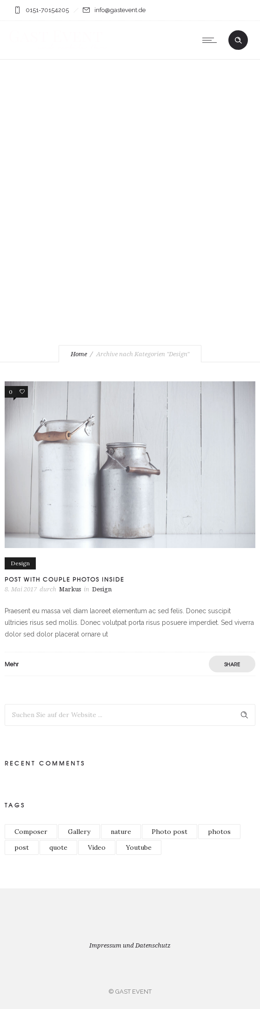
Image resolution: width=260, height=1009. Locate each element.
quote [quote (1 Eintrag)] (58, 847)
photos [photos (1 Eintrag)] (219, 831)
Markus (70, 589)
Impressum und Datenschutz (130, 945)
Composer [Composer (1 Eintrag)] (30, 831)
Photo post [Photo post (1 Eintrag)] (169, 831)
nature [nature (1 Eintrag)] (121, 831)
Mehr (12, 664)
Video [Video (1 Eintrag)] (97, 847)
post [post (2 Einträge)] (21, 847)
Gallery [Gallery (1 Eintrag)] (79, 831)
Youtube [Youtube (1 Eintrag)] (139, 847)
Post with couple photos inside (64, 579)
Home (79, 354)
